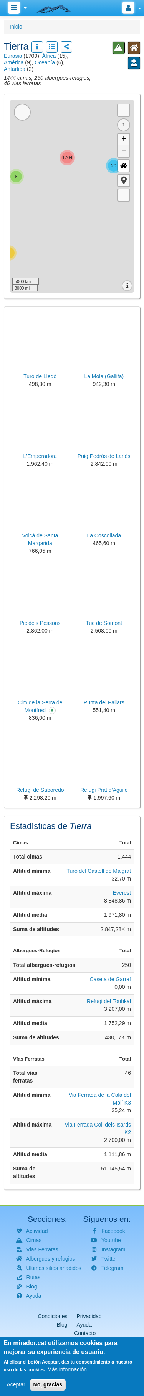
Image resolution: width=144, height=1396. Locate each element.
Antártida (14, 69)
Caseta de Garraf (110, 979)
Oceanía (45, 62)
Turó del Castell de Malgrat (98, 871)
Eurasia (13, 56)
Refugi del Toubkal (109, 1001)
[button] (123, 180)
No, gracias (47, 1384)
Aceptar (16, 1384)
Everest (122, 893)
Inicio (16, 27)
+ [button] (123, 139)
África (49, 56)
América (13, 62)
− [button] (123, 151)
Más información (67, 1369)
